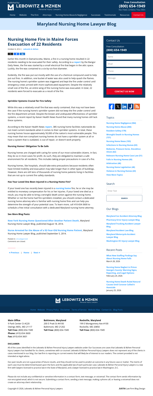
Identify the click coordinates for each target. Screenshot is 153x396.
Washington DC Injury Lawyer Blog (122, 241)
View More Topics (114, 174)
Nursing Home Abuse (118, 127)
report (77, 62)
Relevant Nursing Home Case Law (124, 155)
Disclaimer (65, 309)
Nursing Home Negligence (121, 123)
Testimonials (110, 15)
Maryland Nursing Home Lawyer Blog (34, 6)
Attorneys (47, 15)
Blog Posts (118, 309)
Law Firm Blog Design (132, 388)
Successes (95, 15)
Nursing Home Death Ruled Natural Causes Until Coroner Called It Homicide (123, 284)
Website (23, 15)
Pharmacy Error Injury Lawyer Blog (123, 220)
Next (37, 252)
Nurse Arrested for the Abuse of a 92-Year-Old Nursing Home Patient (45, 230)
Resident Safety (116, 130)
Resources (124, 15)
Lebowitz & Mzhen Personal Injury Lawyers (43, 388)
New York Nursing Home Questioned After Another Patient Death (43, 220)
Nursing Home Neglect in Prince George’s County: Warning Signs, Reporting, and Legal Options (121, 270)
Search (124, 198)
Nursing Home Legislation (120, 167)
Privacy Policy (52, 309)
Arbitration (113, 163)
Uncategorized (22, 239)
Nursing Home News (118, 141)
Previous (14, 252)
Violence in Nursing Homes (121, 171)
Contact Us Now (124, 91)
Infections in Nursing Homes (121, 145)
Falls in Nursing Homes (119, 159)
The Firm (35, 15)
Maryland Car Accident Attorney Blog (124, 216)
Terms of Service (79, 309)
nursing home (63, 188)
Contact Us (138, 15)
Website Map (94, 309)
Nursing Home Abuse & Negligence (71, 15)
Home (12, 15)
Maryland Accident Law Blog (119, 230)
